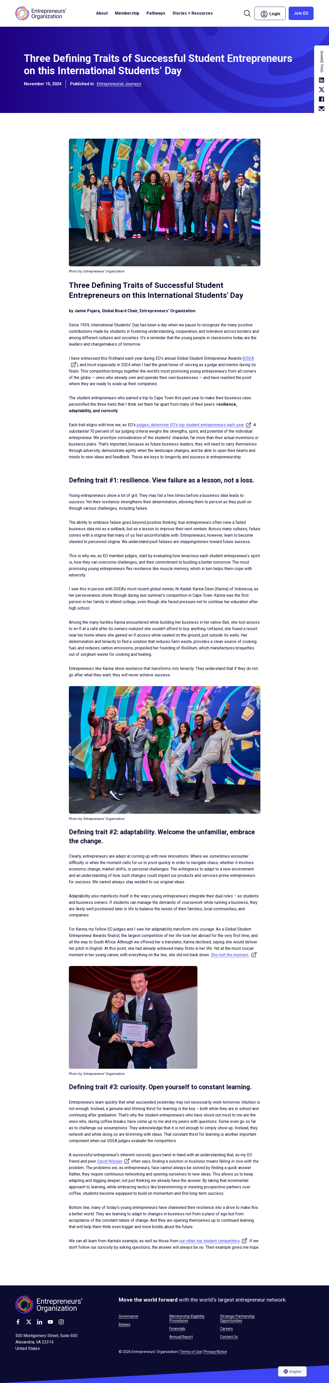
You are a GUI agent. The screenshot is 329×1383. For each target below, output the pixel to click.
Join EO (301, 13)
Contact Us (229, 1337)
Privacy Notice (215, 1352)
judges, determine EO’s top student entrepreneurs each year (194, 424)
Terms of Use (191, 1352)
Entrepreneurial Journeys (119, 83)
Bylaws (124, 1324)
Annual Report (181, 1337)
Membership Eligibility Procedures (187, 1318)
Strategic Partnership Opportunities (237, 1318)
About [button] (102, 13)
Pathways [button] (156, 13)
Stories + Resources (192, 13)
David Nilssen (113, 1161)
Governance (128, 1316)
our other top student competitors (213, 1240)
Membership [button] (127, 13)
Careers (226, 1329)
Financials (177, 1329)
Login (270, 14)
